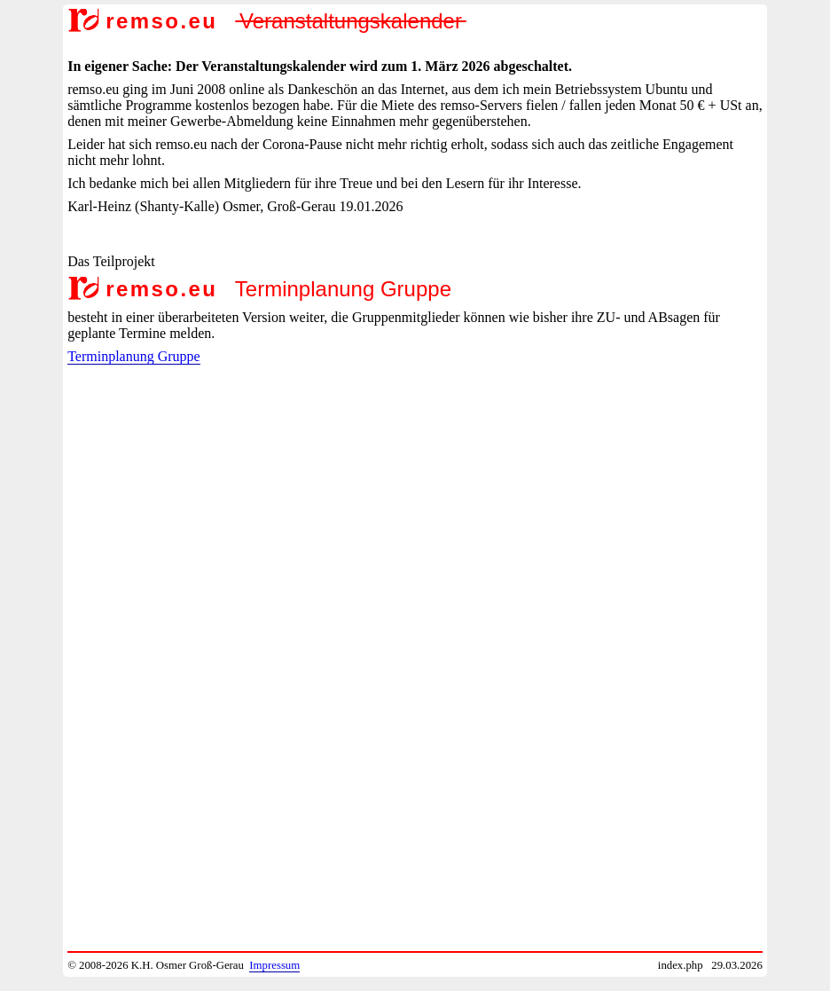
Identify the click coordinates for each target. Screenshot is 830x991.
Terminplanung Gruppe (133, 356)
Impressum (274, 965)
